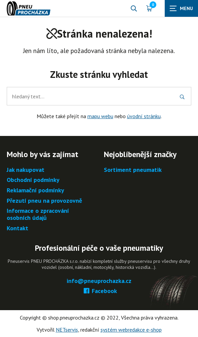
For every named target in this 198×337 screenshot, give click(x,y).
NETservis (67, 329)
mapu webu (100, 116)
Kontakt (17, 228)
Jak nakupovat (25, 170)
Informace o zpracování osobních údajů (38, 214)
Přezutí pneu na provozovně (44, 200)
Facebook (99, 291)
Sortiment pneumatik (133, 170)
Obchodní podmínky (33, 180)
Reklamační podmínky (35, 190)
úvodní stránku (144, 116)
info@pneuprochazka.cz (99, 281)
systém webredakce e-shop (131, 329)
